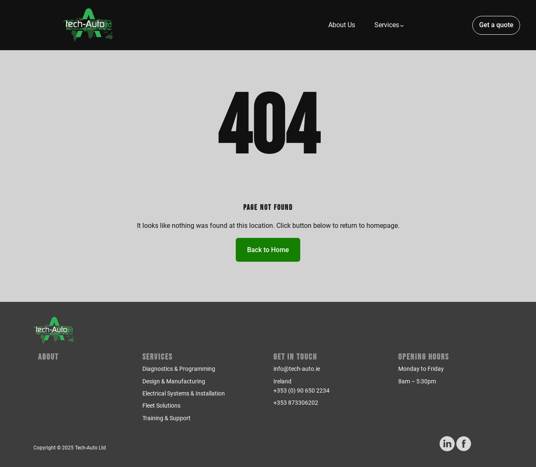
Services (157, 357)
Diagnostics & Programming (178, 368)
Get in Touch (295, 357)
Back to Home (268, 250)
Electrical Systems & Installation (183, 393)
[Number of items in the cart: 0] (430, 25)
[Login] (413, 25)
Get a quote (496, 25)
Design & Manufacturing (173, 381)
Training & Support (166, 418)
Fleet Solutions (161, 405)
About (48, 357)
